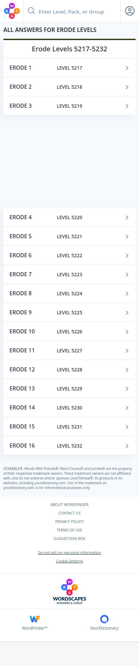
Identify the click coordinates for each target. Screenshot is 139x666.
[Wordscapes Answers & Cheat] (69, 591)
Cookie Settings (69, 560)
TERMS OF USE (69, 529)
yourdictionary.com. (51, 482)
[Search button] (31, 11)
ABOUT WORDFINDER (69, 504)
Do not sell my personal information (69, 552)
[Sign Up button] (130, 11)
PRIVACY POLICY (69, 521)
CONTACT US (69, 512)
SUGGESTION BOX (69, 538)
